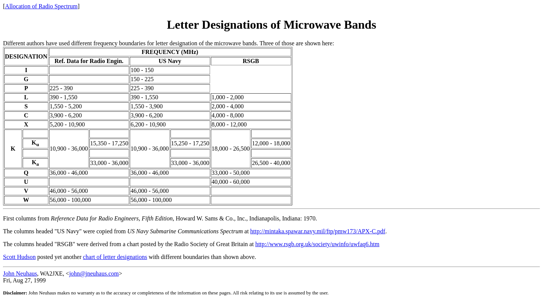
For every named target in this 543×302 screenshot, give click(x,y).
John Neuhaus (20, 273)
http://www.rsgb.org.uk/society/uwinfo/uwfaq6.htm (317, 244)
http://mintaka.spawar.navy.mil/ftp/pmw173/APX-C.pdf (317, 231)
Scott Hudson (19, 257)
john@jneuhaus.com (94, 273)
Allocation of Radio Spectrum (41, 6)
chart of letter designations (115, 257)
